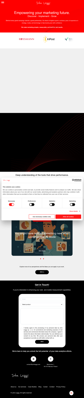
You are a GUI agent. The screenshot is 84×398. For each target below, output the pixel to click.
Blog (39, 387)
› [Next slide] (43, 258)
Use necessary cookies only (42, 216)
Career (45, 387)
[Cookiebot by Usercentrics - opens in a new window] (73, 180)
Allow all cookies (68, 216)
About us (13, 387)
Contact (51, 387)
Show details (73, 211)
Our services (22, 387)
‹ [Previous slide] (40, 258)
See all (42, 272)
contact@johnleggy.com (33, 364)
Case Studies (32, 387)
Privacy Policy (60, 387)
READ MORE (42, 251)
